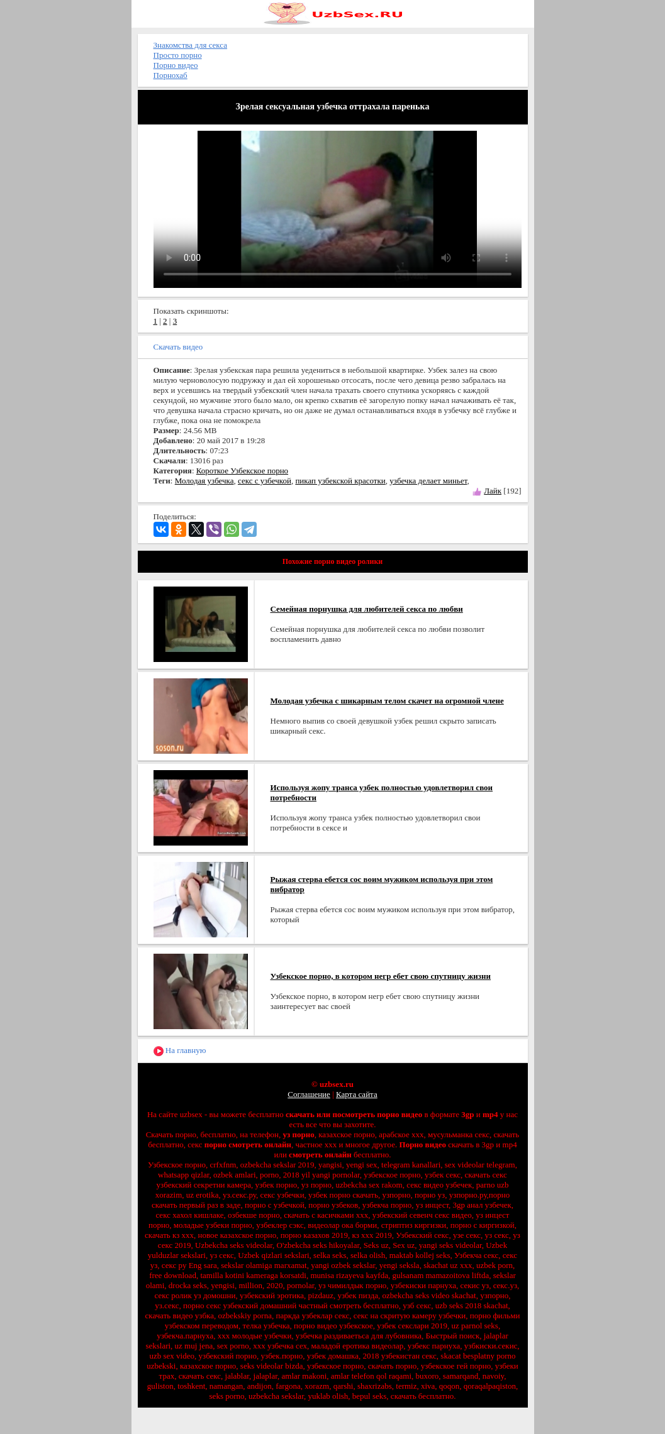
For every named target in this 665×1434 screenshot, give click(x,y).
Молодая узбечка (204, 480)
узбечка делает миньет (428, 480)
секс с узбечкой (264, 480)
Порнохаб (170, 75)
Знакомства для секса (191, 45)
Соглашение (309, 1094)
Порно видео (176, 65)
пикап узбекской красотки (340, 480)
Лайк (492, 490)
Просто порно (178, 55)
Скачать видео (178, 346)
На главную (180, 1050)
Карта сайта (356, 1094)
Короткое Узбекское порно (242, 470)
